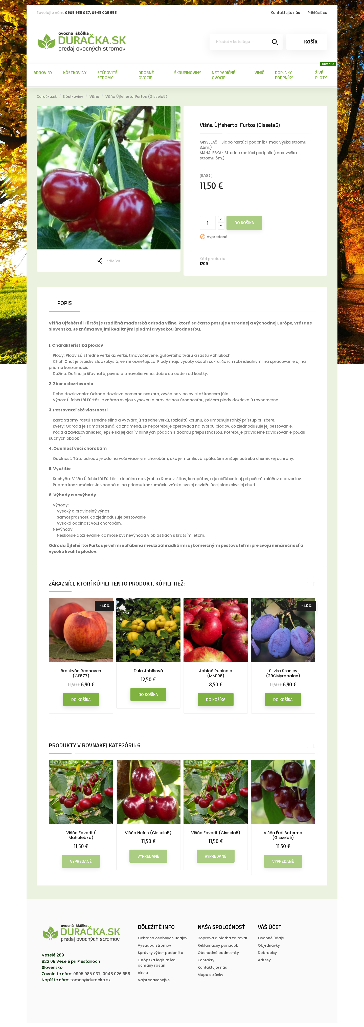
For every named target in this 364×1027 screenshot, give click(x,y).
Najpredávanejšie (154, 979)
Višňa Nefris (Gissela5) (148, 832)
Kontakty (206, 959)
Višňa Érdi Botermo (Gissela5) (283, 834)
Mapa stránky (210, 973)
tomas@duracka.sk (90, 979)
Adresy (264, 959)
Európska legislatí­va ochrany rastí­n (156, 962)
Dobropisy (267, 951)
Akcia (143, 971)
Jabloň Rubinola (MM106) (215, 672)
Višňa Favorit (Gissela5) (215, 832)
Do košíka (244, 222)
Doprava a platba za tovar (222, 937)
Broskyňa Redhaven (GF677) (81, 672)
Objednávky (269, 944)
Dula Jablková (148, 670)
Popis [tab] (64, 302)
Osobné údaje (271, 937)
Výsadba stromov (154, 944)
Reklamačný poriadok (218, 944)
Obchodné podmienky (218, 951)
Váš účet (270, 926)
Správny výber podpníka (160, 951)
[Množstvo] (208, 222)
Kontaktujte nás (285, 12)
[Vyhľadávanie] (246, 42)
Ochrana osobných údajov (162, 937)
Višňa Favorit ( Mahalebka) (81, 834)
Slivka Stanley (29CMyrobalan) (283, 672)
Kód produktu (212, 258)
